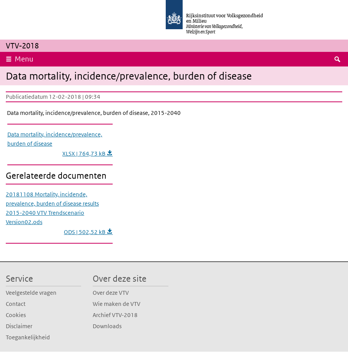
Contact (15, 303)
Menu (24, 59)
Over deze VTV (111, 292)
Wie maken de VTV (116, 303)
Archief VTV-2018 (115, 315)
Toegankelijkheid (28, 337)
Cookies (16, 315)
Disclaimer (19, 326)
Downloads (107, 326)
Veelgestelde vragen (31, 292)
